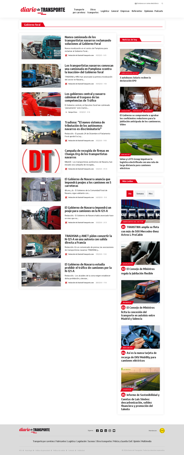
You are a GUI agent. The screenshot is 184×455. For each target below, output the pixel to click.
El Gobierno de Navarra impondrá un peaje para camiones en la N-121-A (88, 209)
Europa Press (72, 112)
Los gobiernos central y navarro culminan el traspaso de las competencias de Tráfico (85, 97)
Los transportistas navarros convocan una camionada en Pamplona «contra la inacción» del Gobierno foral (89, 69)
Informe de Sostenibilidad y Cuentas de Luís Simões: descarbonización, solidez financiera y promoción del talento (140, 402)
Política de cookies (59, 450)
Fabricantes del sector (129, 73)
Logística (127, 390)
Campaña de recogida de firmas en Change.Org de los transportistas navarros (87, 154)
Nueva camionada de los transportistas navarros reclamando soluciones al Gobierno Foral (88, 40)
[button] (162, 3)
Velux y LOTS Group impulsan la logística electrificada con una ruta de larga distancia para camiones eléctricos (139, 163)
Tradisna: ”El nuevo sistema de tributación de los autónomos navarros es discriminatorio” (85, 125)
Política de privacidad (43, 450)
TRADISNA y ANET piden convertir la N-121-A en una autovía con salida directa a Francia (88, 239)
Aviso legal (28, 450)
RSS (20, 450)
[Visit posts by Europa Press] (66, 112)
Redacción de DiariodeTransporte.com (81, 55)
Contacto (71, 450)
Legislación (125, 111)
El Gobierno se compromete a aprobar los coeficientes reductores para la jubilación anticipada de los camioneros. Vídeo (140, 120)
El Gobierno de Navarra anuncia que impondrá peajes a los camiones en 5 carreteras (88, 182)
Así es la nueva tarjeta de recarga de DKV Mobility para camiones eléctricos (139, 356)
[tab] (129, 193)
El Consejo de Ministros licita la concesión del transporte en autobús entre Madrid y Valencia (138, 313)
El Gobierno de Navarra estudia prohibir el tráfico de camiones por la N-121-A (88, 267)
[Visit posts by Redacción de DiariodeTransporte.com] (66, 55)
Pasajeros (148, 111)
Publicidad (81, 450)
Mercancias (137, 111)
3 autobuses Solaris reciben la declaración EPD (135, 79)
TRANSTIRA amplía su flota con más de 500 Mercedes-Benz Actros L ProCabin (140, 230)
